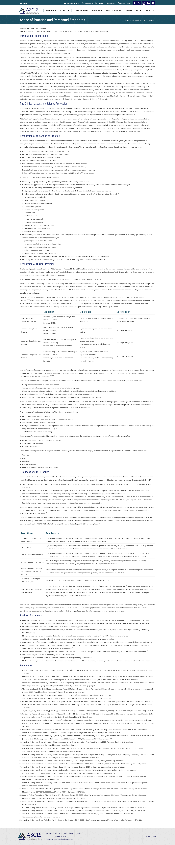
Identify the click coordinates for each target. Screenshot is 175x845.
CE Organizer (87, 3)
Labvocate (99, 3)
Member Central (124, 3)
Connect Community (71, 3)
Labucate (111, 3)
